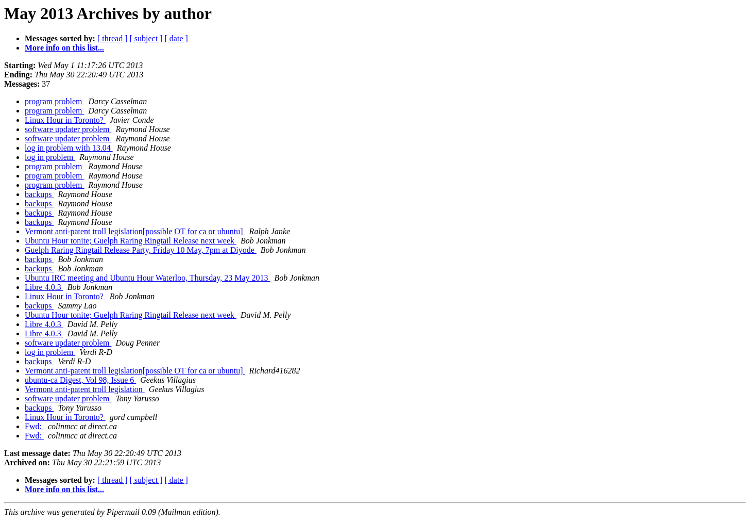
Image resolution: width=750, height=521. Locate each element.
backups (39, 194)
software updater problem (68, 129)
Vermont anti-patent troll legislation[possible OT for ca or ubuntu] (135, 231)
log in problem (50, 157)
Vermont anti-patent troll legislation (85, 389)
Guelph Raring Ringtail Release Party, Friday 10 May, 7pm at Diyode (141, 250)
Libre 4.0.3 (44, 287)
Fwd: (34, 426)
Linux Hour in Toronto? (65, 120)
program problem (54, 101)
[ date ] (176, 38)
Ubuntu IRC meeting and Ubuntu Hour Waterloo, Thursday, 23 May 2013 (147, 277)
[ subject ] (146, 38)
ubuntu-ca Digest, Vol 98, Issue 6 (80, 380)
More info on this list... (64, 47)
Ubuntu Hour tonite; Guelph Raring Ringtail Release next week (130, 240)
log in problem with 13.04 (69, 147)
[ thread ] (112, 38)
